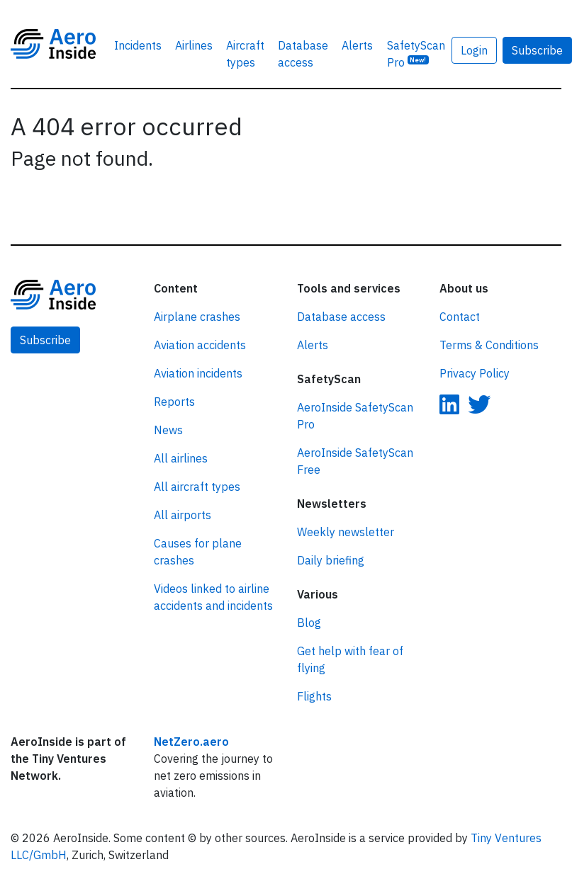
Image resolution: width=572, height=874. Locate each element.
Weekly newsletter (345, 532)
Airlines (194, 45)
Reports (174, 402)
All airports (182, 515)
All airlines (181, 458)
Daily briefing (330, 560)
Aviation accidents (200, 345)
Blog (309, 622)
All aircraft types (197, 486)
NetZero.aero (191, 741)
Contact (459, 317)
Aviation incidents (198, 373)
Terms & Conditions (489, 345)
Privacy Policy (474, 373)
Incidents (138, 45)
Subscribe (45, 340)
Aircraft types (245, 53)
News (168, 430)
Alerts (357, 45)
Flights (314, 696)
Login (474, 50)
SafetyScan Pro (416, 53)
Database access (303, 53)
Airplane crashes (197, 317)
